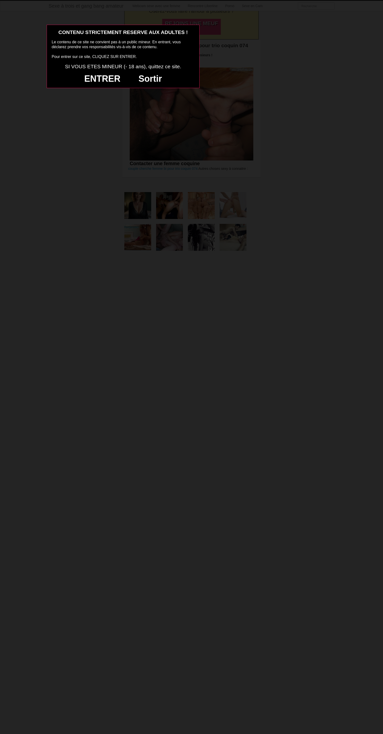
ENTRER (102, 79)
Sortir (150, 79)
